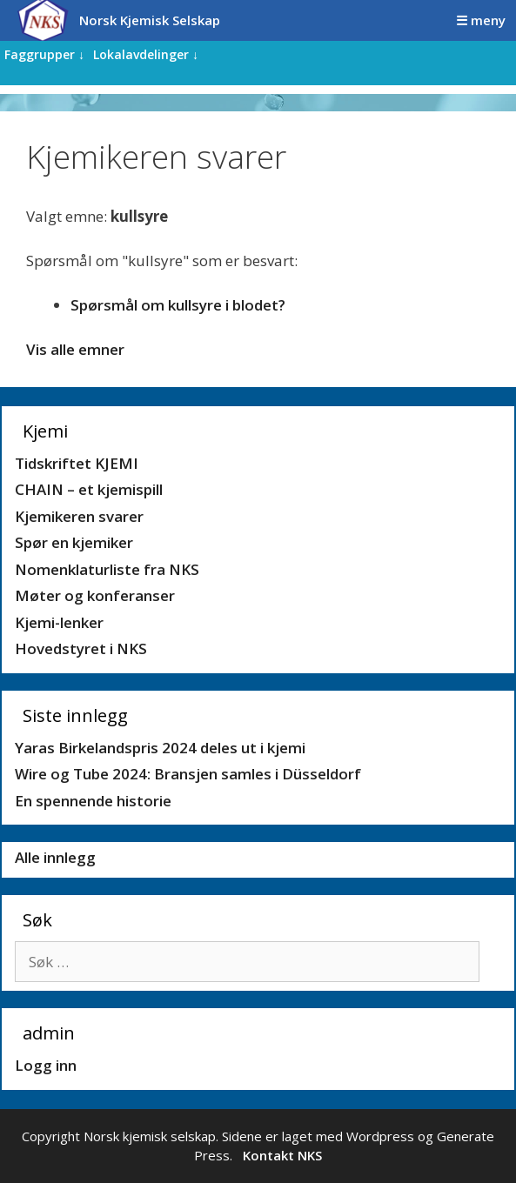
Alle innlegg (55, 857)
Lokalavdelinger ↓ (145, 54)
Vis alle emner (75, 349)
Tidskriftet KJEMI (76, 463)
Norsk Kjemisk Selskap (149, 20)
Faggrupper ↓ (44, 54)
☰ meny (481, 20)
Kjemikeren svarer (79, 516)
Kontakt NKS (282, 1155)
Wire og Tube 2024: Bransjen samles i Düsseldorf (188, 774)
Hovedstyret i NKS (81, 648)
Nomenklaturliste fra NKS (107, 569)
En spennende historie (93, 801)
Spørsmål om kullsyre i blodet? (177, 305)
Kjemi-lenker (59, 622)
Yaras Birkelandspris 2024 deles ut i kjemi (160, 748)
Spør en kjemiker (74, 542)
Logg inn (46, 1065)
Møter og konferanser (95, 595)
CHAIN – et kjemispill (89, 489)
